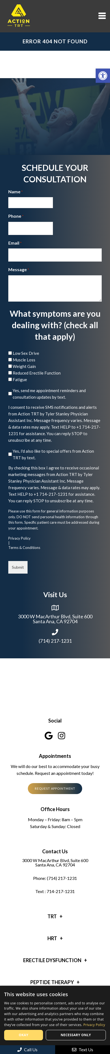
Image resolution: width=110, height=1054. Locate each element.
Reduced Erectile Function (37, 372)
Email (15, 243)
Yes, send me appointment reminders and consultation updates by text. (49, 393)
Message (18, 270)
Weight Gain (24, 366)
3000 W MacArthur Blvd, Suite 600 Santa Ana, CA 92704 (55, 619)
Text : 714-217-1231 (55, 891)
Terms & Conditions (24, 547)
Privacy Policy (19, 538)
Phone (15, 216)
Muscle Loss (24, 359)
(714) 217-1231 (55, 640)
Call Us (27, 1049)
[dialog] (55, 1020)
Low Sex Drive (26, 353)
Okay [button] (23, 1035)
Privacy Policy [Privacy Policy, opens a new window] (94, 1024)
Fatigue (20, 379)
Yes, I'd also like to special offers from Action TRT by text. (53, 454)
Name (15, 192)
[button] (103, 76)
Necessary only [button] (76, 1035)
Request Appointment (55, 788)
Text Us (82, 1049)
